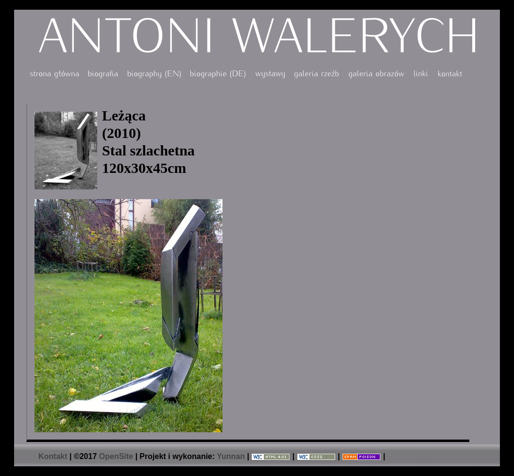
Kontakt (53, 456)
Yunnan (231, 456)
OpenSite (116, 456)
